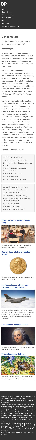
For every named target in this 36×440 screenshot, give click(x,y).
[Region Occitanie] (21, 432)
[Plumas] (22, 412)
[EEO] (6, 427)
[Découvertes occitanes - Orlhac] (10, 406)
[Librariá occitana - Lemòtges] (9, 408)
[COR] (23, 423)
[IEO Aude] (11, 429)
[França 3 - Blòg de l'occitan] (23, 396)
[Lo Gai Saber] (10, 410)
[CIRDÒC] (29, 423)
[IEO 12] (17, 427)
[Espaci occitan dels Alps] (27, 406)
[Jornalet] (11, 396)
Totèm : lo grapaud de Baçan (13, 354)
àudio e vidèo (5, 23)
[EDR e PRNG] (5, 402)
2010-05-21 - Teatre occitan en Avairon (15, 160)
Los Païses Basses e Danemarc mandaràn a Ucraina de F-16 (14, 286)
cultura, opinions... (6, 12)
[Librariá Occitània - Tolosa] (13, 404)
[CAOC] (17, 425)
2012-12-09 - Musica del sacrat (13, 157)
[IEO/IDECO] (24, 400)
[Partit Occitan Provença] (15, 415)
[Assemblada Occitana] (25, 417)
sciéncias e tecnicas (7, 15)
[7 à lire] (31, 427)
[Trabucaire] (9, 400)
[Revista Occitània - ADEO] (11, 412)
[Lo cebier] (15, 413)
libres (2, 21)
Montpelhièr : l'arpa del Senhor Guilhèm (15, 187)
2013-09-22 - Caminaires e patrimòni (14, 180)
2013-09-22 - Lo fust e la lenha (12, 174)
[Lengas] (24, 410)
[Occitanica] (4, 425)
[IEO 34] (22, 425)
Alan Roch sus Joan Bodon (11, 203)
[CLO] (2, 427)
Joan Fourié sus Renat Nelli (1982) (14, 209)
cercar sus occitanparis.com (10, 26)
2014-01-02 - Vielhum (9, 171)
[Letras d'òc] (31, 400)
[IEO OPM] (18, 429)
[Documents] (22, 419)
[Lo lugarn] (9, 413)
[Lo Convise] (4, 429)
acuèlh (3, 9)
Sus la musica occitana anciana (14, 325)
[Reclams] (17, 410)
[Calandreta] (12, 423)
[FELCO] (19, 423)
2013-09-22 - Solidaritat (10, 177)
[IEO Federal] (4, 430)
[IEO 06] (28, 425)
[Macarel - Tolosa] (23, 408)
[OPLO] (33, 425)
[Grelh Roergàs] (24, 427)
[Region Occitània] (13, 417)
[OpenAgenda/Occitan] (28, 429)
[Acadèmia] (11, 425)
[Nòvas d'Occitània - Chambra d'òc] (15, 398)
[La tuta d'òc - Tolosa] (28, 404)
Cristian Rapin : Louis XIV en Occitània (15, 190)
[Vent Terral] (16, 400)
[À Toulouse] (11, 432)
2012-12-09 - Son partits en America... (15, 168)
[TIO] (7, 423)
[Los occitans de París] (11, 419)
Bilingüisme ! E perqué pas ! (11, 206)
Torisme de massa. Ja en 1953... (13, 193)
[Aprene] (11, 427)
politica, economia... (7, 18)
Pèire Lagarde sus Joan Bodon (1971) (15, 196)
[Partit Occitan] (23, 413)
